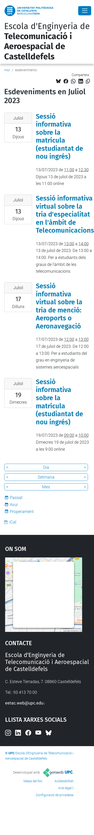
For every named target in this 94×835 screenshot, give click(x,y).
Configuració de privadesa (55, 795)
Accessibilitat (64, 781)
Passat (16, 497)
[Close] (84, 10)
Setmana (46, 477)
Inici (7, 70)
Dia (46, 467)
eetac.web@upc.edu (24, 703)
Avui (14, 504)
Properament (22, 511)
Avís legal (65, 788)
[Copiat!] (88, 81)
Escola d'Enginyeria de (47, 41)
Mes (46, 486)
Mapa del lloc (33, 781)
